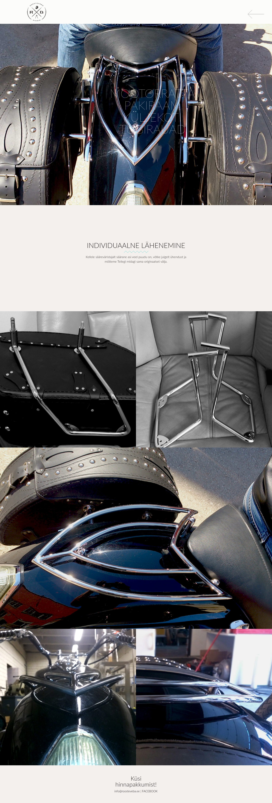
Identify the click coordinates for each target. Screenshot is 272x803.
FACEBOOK (150, 791)
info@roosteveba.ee (127, 791)
